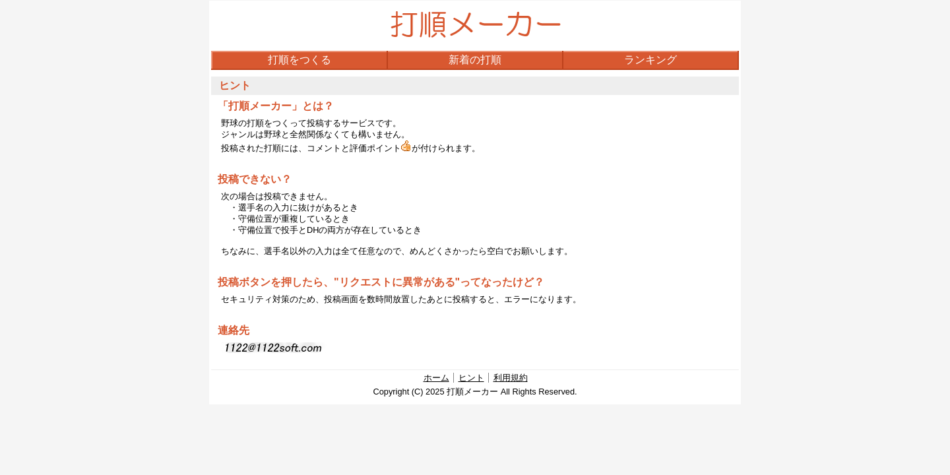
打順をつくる (299, 59)
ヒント (471, 378)
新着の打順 (475, 59)
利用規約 (510, 378)
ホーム (436, 378)
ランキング (650, 59)
